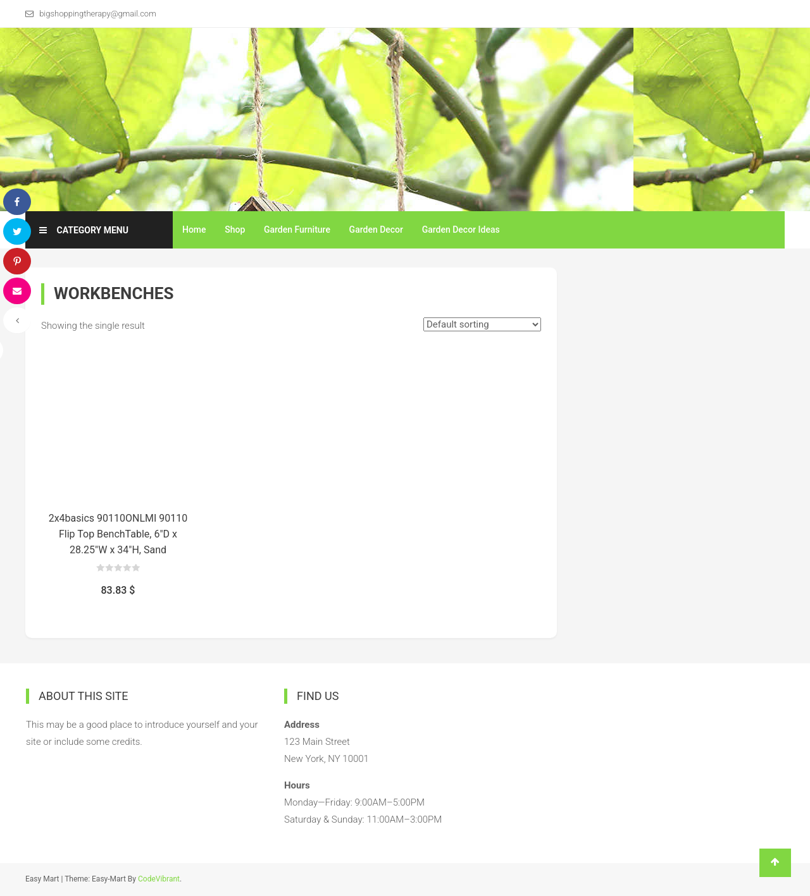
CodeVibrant (159, 879)
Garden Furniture (297, 229)
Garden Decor (376, 229)
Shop (235, 229)
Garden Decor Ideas (461, 229)
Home (194, 229)
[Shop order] (482, 324)
